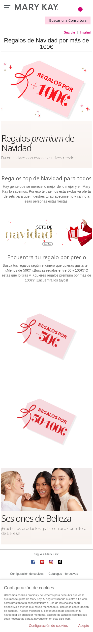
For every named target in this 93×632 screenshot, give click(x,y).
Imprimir (86, 32)
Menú (7, 8)
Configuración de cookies (27, 574)
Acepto (83, 626)
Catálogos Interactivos (63, 574)
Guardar (69, 32)
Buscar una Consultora (68, 20)
